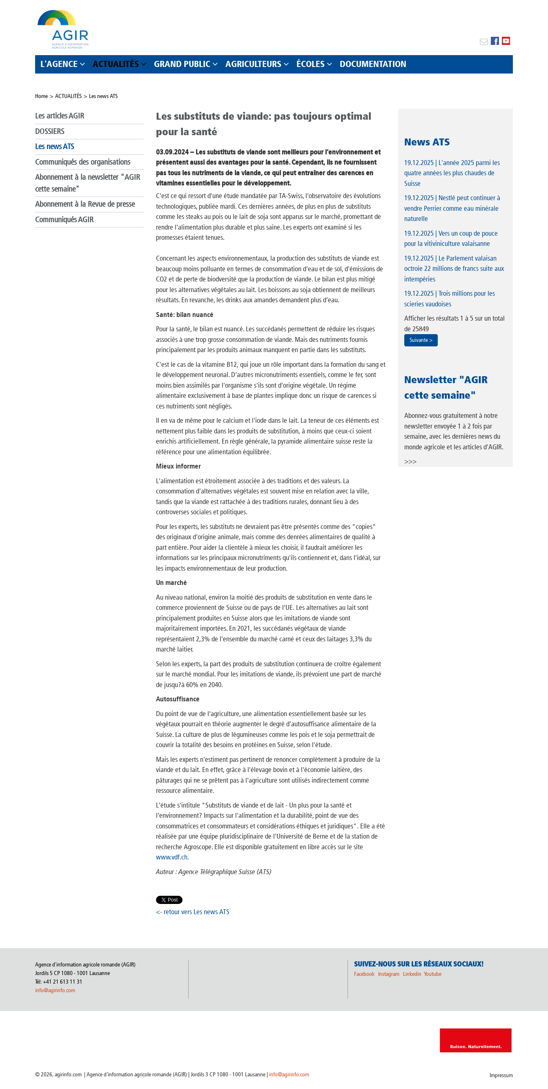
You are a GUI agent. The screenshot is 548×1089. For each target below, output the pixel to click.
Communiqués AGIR (64, 219)
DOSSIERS (49, 131)
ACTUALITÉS (68, 96)
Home (41, 96)
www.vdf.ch (171, 857)
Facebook (364, 974)
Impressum (501, 1075)
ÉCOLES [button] (310, 64)
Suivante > (421, 340)
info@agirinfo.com (55, 990)
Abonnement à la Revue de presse (85, 204)
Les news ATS (103, 96)
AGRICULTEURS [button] (253, 64)
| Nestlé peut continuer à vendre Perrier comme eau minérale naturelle (452, 208)
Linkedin (413, 974)
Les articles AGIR (59, 116)
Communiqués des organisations (82, 162)
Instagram (388, 974)
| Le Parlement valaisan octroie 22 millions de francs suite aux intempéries (454, 268)
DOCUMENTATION (373, 64)
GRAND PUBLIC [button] (182, 64)
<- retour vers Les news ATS (192, 912)
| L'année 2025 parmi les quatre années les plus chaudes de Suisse (452, 172)
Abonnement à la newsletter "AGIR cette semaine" (87, 183)
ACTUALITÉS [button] (116, 64)
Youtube (432, 974)
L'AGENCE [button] (59, 64)
